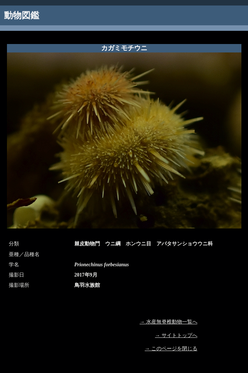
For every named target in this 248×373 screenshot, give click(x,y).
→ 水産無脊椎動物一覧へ (168, 322)
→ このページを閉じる (171, 348)
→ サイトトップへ (176, 335)
